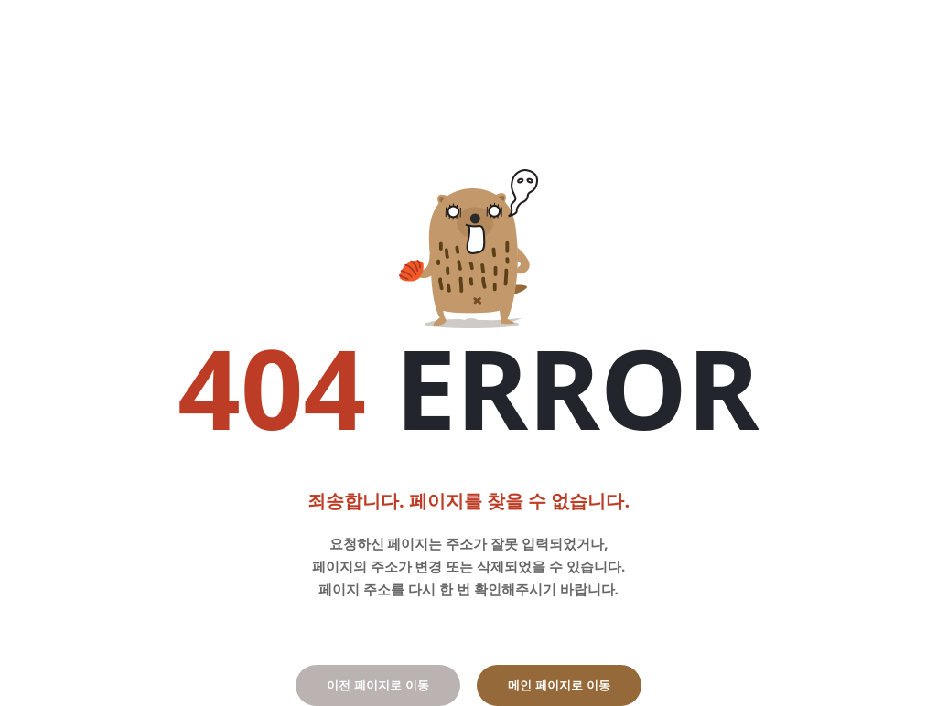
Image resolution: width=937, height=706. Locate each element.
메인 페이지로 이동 (558, 685)
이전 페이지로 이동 (377, 685)
